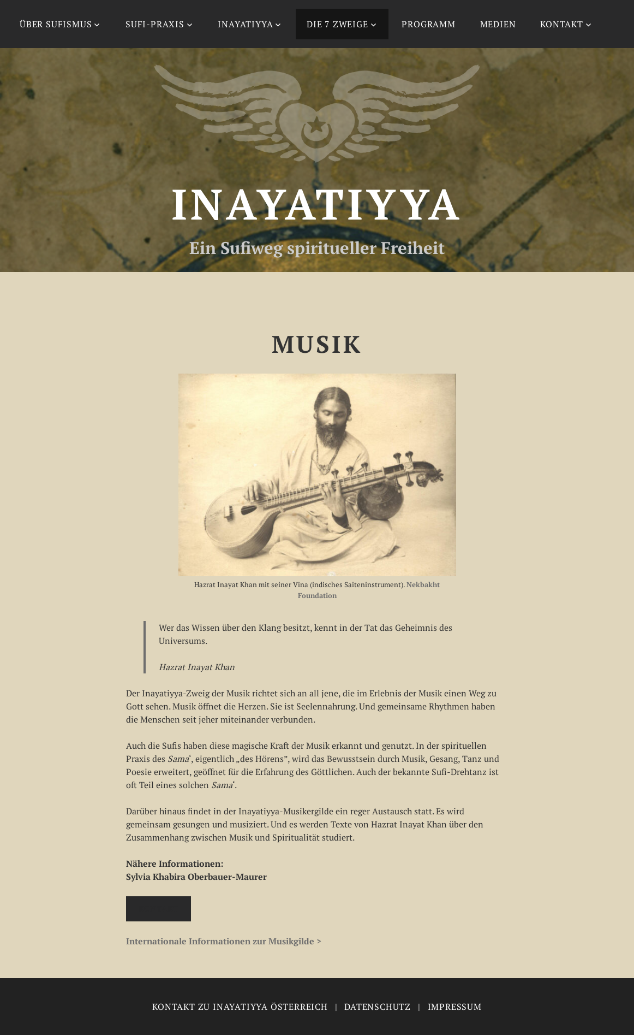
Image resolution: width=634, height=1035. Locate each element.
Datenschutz (377, 1007)
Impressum (455, 1007)
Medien (498, 24)
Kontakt (561, 24)
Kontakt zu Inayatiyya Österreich (240, 1007)
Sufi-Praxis (154, 24)
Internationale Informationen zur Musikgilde (220, 941)
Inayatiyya (245, 24)
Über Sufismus (56, 24)
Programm (428, 24)
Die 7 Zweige (337, 24)
